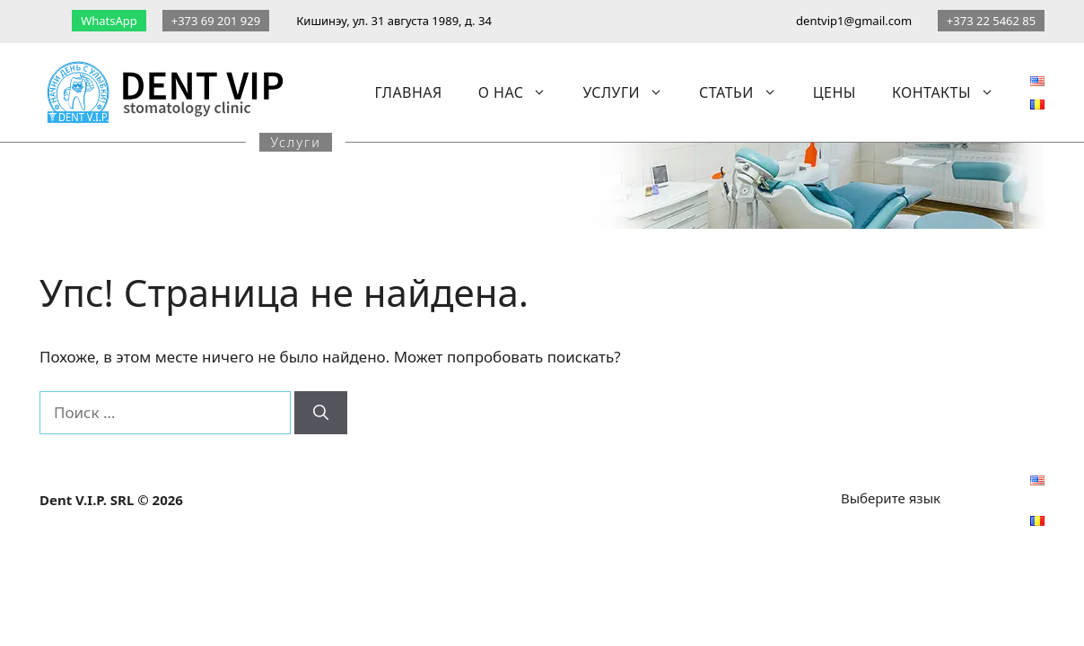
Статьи (747, 92)
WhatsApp (108, 21)
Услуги (631, 92)
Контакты (952, 92)
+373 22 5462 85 (991, 21)
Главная (408, 92)
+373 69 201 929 (216, 21)
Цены (834, 92)
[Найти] (320, 412)
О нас (521, 92)
